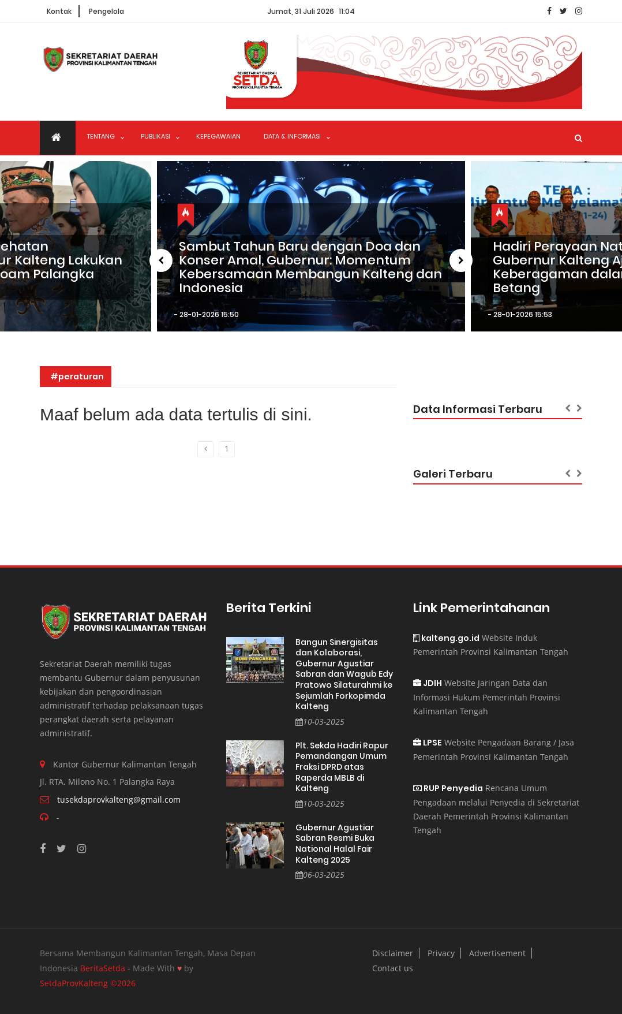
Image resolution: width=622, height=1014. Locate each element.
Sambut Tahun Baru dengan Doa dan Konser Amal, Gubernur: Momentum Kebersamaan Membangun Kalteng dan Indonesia (310, 268)
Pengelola (106, 11)
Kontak (59, 11)
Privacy (441, 953)
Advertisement (497, 953)
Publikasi (155, 136)
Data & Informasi (292, 136)
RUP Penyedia (448, 788)
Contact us (392, 968)
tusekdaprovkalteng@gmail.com (119, 799)
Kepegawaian (218, 136)
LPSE (427, 742)
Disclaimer (392, 953)
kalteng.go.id (446, 638)
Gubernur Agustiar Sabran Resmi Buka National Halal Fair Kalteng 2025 (334, 843)
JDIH (427, 683)
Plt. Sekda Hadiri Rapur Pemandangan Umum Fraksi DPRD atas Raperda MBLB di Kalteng (341, 767)
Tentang (101, 136)
